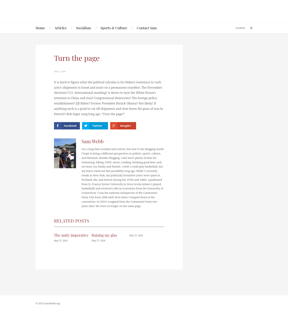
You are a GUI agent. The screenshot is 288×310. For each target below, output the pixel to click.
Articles (60, 27)
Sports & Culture (113, 27)
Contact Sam (147, 27)
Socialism (83, 27)
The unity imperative (71, 235)
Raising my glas (104, 235)
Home (40, 27)
